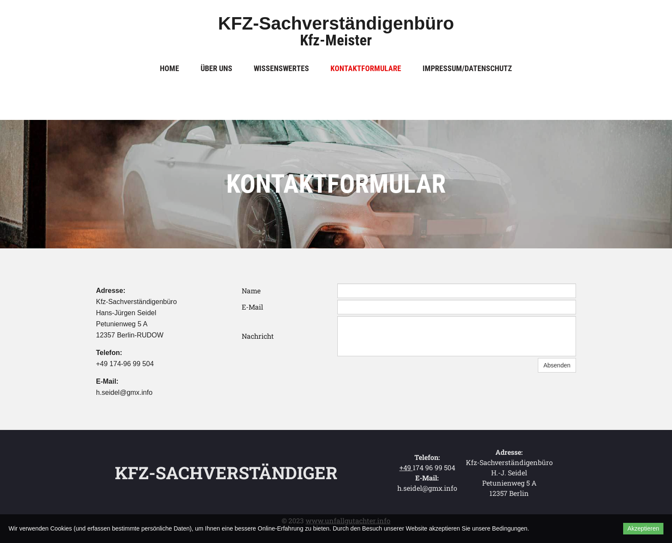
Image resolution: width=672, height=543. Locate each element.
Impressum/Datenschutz (467, 68)
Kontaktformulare (365, 68)
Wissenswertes (281, 68)
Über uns (216, 68)
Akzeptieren (643, 528)
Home (169, 68)
